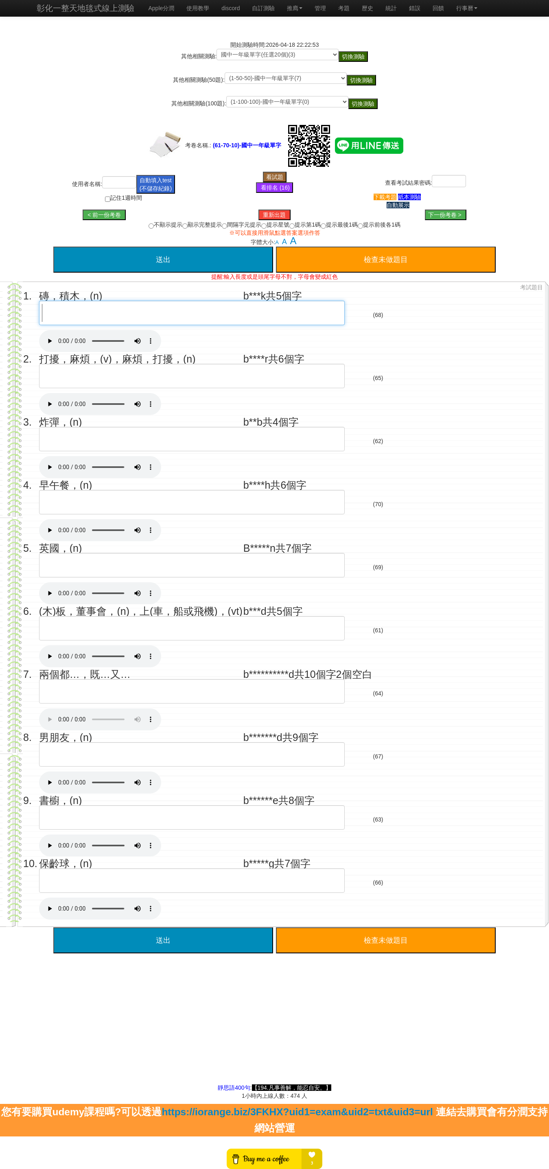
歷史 (367, 8)
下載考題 (385, 197)
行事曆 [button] (466, 8)
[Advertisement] (275, 1027)
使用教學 (197, 8)
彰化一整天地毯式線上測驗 (85, 8)
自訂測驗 (263, 8)
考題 (344, 8)
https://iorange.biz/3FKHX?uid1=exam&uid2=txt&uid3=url (297, 1111)
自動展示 (398, 205)
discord (230, 8)
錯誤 (414, 8)
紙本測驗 (409, 197)
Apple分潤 (162, 8)
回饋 (438, 8)
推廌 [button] (294, 8)
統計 (391, 8)
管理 (320, 8)
